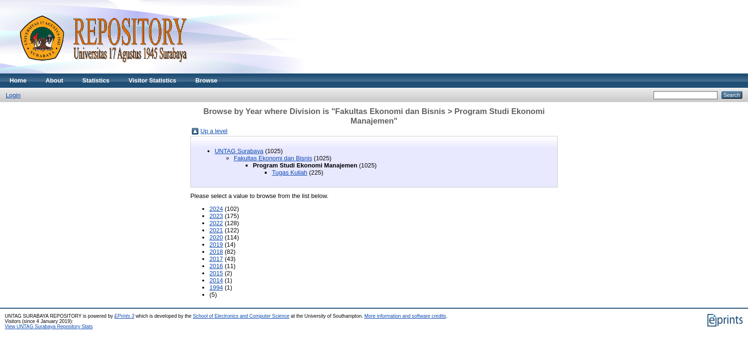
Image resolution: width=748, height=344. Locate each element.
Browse (206, 80)
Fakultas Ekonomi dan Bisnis (273, 158)
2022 (216, 223)
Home (18, 80)
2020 (216, 237)
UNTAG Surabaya (239, 151)
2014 (216, 280)
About (54, 80)
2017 (216, 258)
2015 (216, 273)
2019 (216, 244)
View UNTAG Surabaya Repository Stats (49, 326)
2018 (216, 251)
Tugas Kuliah (289, 172)
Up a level (214, 131)
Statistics (96, 80)
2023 (216, 215)
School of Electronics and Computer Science (241, 316)
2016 (216, 266)
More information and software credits (405, 316)
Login (13, 95)
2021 (216, 230)
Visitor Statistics (152, 80)
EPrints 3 (124, 316)
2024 (216, 208)
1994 (216, 287)
